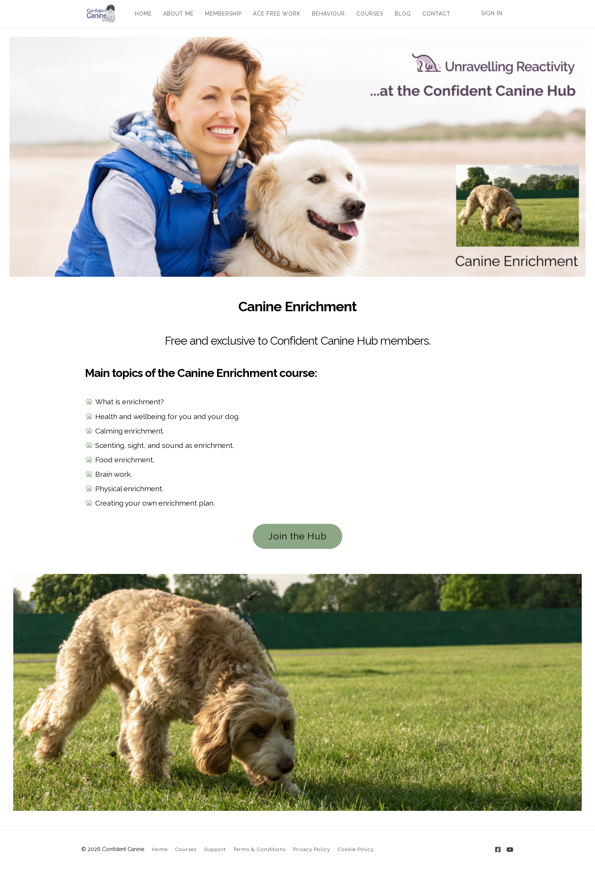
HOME (140, 14)
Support (215, 849)
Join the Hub (297, 536)
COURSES (367, 14)
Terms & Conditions (259, 849)
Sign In (491, 13)
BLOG (400, 14)
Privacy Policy (311, 849)
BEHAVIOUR (325, 14)
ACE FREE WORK (274, 14)
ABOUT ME (176, 14)
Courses (186, 849)
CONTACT (434, 14)
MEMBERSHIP (220, 14)
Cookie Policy (355, 849)
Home (160, 849)
